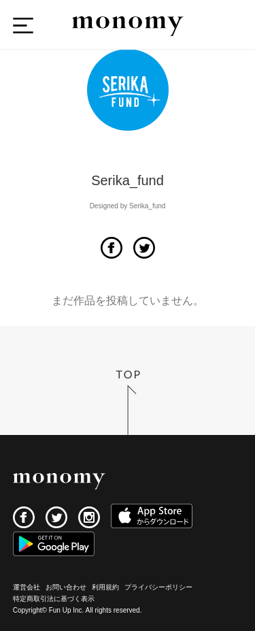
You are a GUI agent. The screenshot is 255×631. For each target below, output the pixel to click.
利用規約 (105, 587)
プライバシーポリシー (158, 587)
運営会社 (26, 587)
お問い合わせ (66, 587)
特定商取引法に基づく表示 (54, 598)
